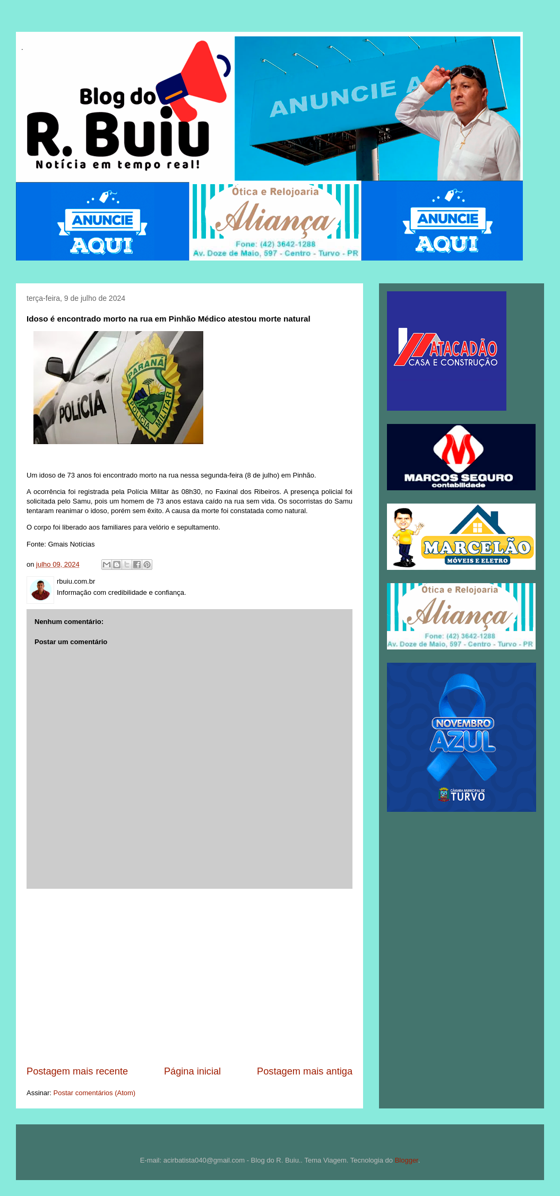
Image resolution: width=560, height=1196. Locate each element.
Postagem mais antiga (304, 1071)
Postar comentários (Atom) (95, 1093)
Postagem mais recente (77, 1071)
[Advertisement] (189, 977)
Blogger (406, 1160)
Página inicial (192, 1071)
